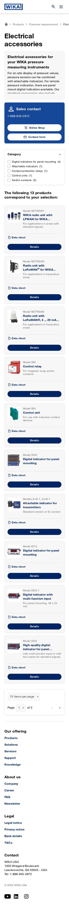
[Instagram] (26, 896)
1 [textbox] (19, 708)
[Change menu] (61, 6)
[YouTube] (7, 896)
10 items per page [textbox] (22, 696)
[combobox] (24, 697)
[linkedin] (16, 896)
